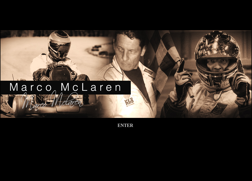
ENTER (125, 125)
